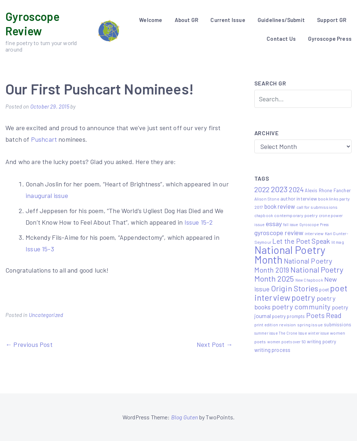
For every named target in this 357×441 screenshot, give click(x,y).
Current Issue (227, 20)
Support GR (331, 20)
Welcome (150, 20)
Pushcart (44, 139)
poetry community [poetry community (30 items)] (301, 306)
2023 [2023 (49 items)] (279, 189)
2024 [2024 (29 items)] (296, 189)
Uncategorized (46, 315)
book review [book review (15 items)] (279, 206)
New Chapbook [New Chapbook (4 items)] (309, 280)
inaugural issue (47, 195)
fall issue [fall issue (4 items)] (290, 224)
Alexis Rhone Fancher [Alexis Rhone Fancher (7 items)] (328, 190)
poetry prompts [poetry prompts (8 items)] (288, 316)
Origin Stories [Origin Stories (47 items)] (294, 288)
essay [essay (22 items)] (274, 224)
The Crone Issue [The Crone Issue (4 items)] (293, 333)
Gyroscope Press (330, 38)
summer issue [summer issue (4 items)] (266, 333)
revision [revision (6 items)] (287, 324)
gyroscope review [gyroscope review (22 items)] (279, 233)
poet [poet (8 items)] (324, 289)
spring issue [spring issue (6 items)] (310, 324)
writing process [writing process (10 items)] (272, 350)
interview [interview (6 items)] (314, 233)
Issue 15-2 (198, 222)
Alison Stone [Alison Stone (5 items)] (266, 198)
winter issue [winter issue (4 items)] (318, 333)
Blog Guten (184, 417)
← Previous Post (29, 344)
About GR (186, 20)
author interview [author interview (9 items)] (298, 198)
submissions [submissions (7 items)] (337, 324)
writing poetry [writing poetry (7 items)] (321, 341)
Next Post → (215, 344)
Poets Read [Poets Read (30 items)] (324, 315)
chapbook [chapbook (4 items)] (263, 215)
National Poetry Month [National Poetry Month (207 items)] (290, 254)
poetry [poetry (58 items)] (303, 297)
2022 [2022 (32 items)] (262, 189)
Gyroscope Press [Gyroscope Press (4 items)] (314, 224)
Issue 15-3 (40, 249)
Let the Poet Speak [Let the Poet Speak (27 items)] (301, 241)
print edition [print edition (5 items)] (266, 324)
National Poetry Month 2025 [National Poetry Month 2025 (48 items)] (299, 274)
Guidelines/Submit (281, 20)
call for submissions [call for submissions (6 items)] (317, 207)
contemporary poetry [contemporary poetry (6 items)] (295, 215)
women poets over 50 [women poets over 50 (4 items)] (286, 341)
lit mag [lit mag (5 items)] (337, 241)
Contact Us (281, 38)
